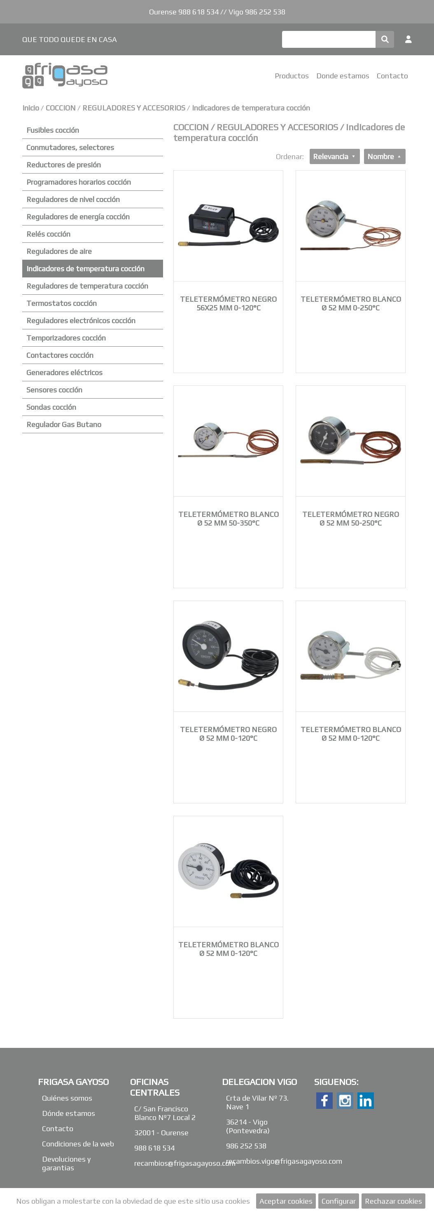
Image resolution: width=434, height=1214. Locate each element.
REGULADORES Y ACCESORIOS (133, 107)
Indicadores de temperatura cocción (251, 107)
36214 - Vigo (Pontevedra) (248, 1126)
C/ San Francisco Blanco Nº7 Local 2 (165, 1113)
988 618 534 (154, 1148)
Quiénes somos (67, 1098)
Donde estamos (342, 75)
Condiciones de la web (78, 1143)
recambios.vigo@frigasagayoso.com (284, 1161)
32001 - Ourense (161, 1132)
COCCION (61, 107)
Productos (292, 75)
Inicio (30, 107)
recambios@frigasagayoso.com (185, 1163)
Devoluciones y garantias (66, 1163)
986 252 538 (246, 1145)
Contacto (392, 75)
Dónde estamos (68, 1113)
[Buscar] (329, 39)
